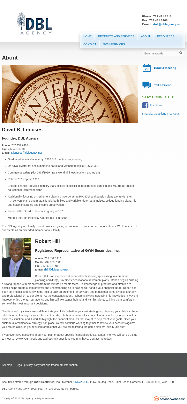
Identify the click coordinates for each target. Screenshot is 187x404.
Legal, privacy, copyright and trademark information (47, 365)
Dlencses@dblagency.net (26, 152)
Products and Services (116, 36)
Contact (89, 44)
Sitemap (7, 365)
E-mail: (6, 152)
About (145, 36)
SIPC (85, 382)
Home (87, 36)
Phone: (6, 145)
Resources (165, 36)
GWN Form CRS (114, 44)
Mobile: (39, 262)
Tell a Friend (163, 85)
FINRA (77, 382)
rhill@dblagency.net (167, 24)
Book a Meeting (165, 67)
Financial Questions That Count (161, 113)
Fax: (4, 149)
